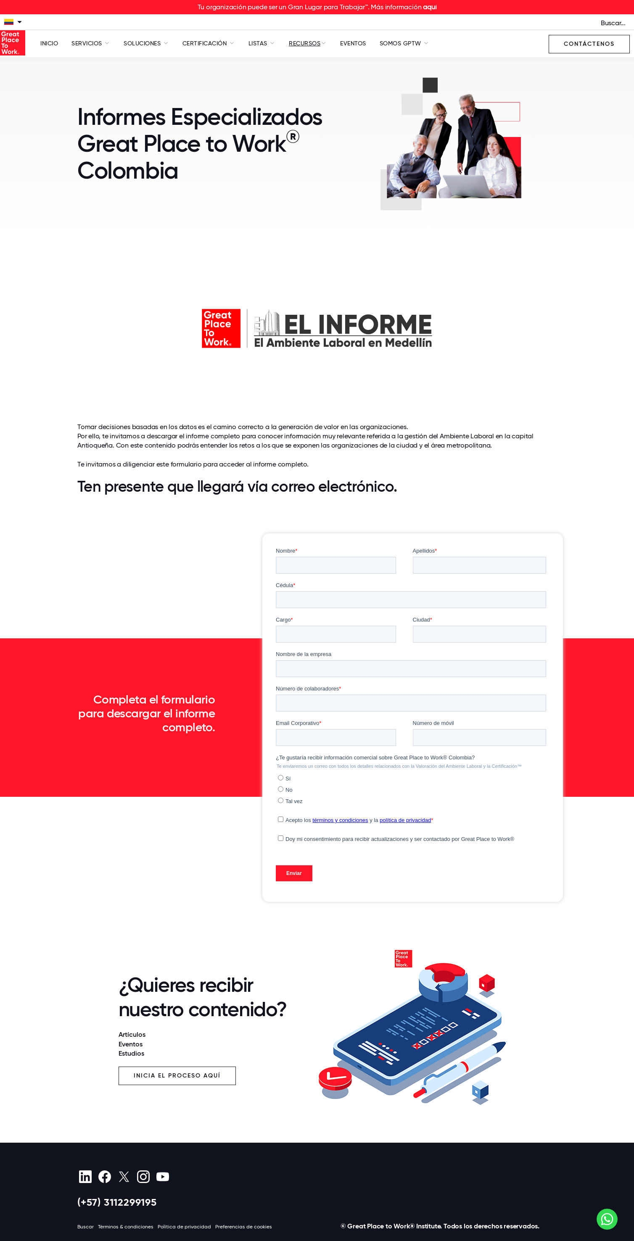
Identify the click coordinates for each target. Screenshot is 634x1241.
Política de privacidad (184, 1227)
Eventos (353, 43)
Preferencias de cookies (243, 1227)
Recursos (304, 43)
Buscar (85, 1227)
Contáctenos (589, 43)
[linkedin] (85, 1176)
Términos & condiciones (125, 1227)
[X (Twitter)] (124, 1176)
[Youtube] (162, 1176)
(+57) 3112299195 (117, 1202)
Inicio (49, 43)
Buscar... (613, 23)
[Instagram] (143, 1176)
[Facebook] (104, 1176)
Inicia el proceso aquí (177, 1075)
